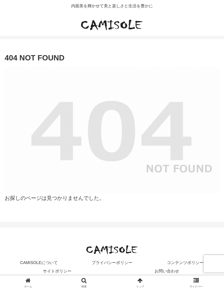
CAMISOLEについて (38, 262)
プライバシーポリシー (112, 262)
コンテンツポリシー (185, 262)
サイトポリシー (57, 271)
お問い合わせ (167, 271)
